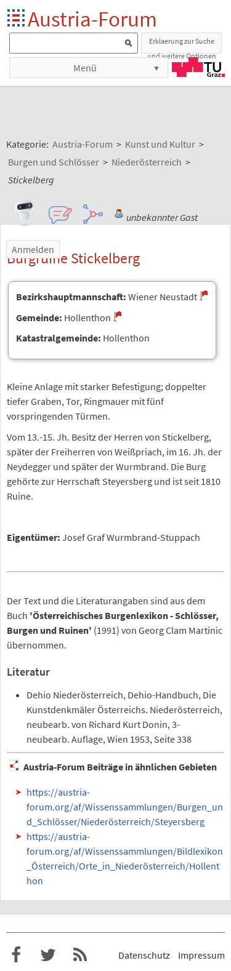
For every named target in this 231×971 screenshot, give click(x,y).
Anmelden (33, 249)
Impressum (201, 955)
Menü (85, 68)
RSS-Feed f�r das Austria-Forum (80, 955)
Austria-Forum (92, 19)
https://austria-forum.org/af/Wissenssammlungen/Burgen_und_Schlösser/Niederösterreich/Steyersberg (124, 807)
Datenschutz (144, 955)
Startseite (17, 19)
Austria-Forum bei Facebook (16, 955)
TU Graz (198, 67)
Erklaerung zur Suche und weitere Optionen (181, 45)
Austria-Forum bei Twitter (48, 955)
